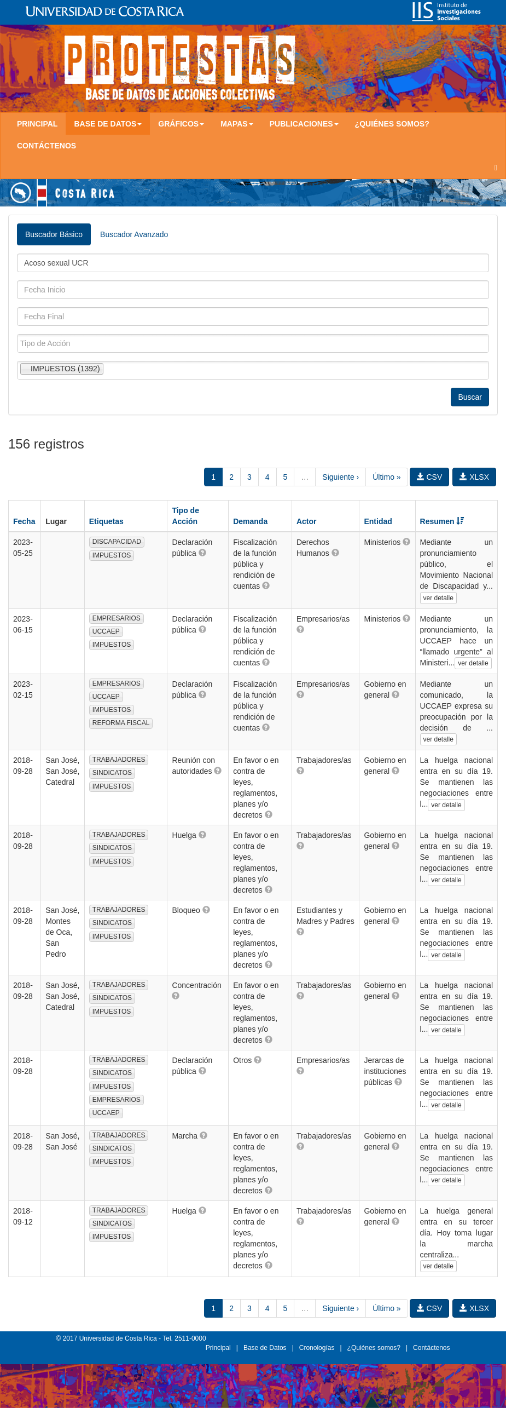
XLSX (474, 477)
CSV (430, 477)
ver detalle (438, 598)
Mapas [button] (236, 123)
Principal (37, 123)
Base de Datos (265, 1348)
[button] (202, 552)
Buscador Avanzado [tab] (134, 234)
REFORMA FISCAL (121, 723)
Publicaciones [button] (304, 123)
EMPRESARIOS (116, 618)
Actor (306, 521)
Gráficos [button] (181, 123)
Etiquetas (106, 521)
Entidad (378, 521)
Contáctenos (46, 145)
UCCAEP (106, 631)
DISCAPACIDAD (116, 541)
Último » (386, 477)
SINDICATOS (112, 773)
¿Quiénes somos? (392, 123)
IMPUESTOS (111, 555)
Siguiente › (340, 477)
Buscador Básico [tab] (54, 234)
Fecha (24, 521)
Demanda (250, 521)
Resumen (442, 521)
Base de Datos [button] (108, 123)
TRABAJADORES (119, 759)
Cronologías (317, 1348)
